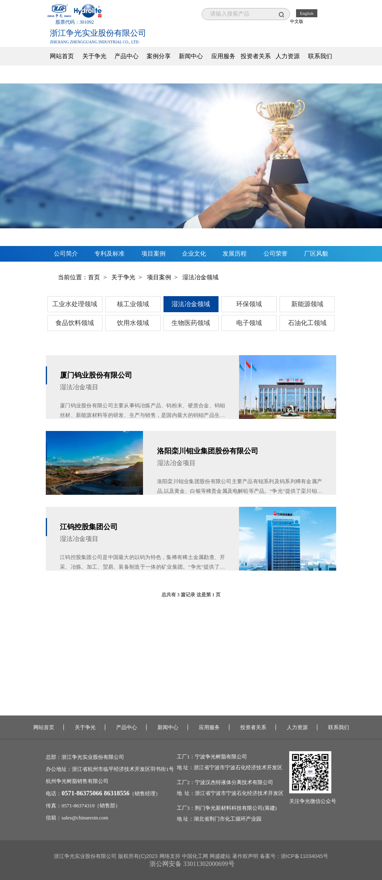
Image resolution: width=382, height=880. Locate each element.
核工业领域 (133, 304)
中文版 (296, 21)
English (307, 13)
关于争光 (94, 56)
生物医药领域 (191, 322)
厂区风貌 (316, 253)
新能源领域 (307, 304)
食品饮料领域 (74, 322)
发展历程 (235, 253)
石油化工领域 (307, 322)
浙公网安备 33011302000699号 (191, 863)
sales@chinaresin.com (84, 818)
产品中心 (126, 56)
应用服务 (223, 56)
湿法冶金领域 (191, 304)
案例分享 (159, 56)
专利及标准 (109, 253)
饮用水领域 (133, 322)
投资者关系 (256, 56)
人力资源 (288, 56)
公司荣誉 (276, 253)
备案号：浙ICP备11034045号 (294, 856)
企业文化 (194, 253)
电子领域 (249, 322)
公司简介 (66, 253)
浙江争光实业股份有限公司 (92, 757)
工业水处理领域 (74, 304)
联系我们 (320, 56)
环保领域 (249, 304)
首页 (94, 277)
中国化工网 (195, 856)
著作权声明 (245, 856)
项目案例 (153, 253)
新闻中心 (191, 56)
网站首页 (62, 56)
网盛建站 (220, 856)
